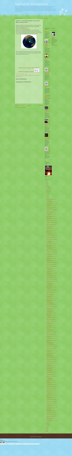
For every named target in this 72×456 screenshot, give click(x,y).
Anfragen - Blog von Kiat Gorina (47, 31)
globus (21, 75)
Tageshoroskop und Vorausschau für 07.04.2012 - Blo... (50, 397)
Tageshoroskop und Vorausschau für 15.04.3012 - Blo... (50, 326)
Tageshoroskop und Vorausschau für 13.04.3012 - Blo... (50, 345)
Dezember (47, 187)
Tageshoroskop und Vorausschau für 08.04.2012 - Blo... (50, 387)
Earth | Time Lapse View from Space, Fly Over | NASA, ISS (29, 67)
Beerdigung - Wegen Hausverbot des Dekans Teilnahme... (51, 277)
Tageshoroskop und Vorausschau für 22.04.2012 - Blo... (50, 271)
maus (32, 75)
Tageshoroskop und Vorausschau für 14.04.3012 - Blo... (50, 334)
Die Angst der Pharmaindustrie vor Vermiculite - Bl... (50, 237)
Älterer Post (41, 105)
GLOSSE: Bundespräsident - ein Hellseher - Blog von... (50, 292)
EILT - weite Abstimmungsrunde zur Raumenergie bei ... (51, 370)
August (47, 192)
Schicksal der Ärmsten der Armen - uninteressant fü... (50, 227)
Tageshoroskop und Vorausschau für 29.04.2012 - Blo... (50, 216)
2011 (46, 427)
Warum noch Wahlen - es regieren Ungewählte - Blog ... (50, 410)
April (47, 198)
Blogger (41, 436)
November (47, 188)
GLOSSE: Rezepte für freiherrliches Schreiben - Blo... (50, 359)
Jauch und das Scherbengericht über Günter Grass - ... (50, 199)
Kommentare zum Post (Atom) (22, 107)
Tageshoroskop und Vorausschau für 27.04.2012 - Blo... (50, 233)
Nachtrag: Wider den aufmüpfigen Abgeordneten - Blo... (50, 311)
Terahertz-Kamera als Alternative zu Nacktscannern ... (50, 305)
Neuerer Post (17, 105)
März (47, 422)
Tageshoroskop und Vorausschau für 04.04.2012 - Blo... (50, 418)
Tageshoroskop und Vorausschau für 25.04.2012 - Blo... (50, 248)
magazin (30, 75)
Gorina (23, 75)
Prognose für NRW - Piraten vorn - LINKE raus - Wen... (50, 330)
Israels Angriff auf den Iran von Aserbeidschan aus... (50, 378)
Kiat (28, 75)
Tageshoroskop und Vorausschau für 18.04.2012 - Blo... (50, 300)
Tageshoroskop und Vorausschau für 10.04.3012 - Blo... (50, 372)
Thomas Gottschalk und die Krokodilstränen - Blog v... (50, 294)
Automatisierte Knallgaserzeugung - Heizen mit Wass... (50, 212)
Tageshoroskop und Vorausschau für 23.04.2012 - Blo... (50, 265)
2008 (46, 431)
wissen (21, 76)
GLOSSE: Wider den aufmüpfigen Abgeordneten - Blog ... (50, 319)
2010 (46, 428)
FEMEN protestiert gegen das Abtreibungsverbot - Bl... (50, 343)
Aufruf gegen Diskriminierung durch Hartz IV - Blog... (51, 275)
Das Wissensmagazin (25, 28)
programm (34, 75)
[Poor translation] (3, 442)
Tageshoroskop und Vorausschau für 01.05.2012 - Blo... (50, 202)
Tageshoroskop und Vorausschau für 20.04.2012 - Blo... (50, 286)
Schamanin (37, 75)
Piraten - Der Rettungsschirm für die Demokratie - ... (51, 269)
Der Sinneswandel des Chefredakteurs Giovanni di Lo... (51, 366)
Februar (47, 424)
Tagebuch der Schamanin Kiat (31, 3)
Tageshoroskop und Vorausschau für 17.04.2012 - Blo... (50, 309)
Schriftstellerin (18, 76)
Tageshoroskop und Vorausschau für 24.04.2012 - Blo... (50, 260)
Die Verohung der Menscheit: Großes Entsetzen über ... (51, 389)
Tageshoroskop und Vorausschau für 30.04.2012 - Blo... (50, 208)
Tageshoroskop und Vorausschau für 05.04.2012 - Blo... (50, 416)
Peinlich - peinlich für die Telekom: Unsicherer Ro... (50, 242)
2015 (46, 182)
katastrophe (26, 75)
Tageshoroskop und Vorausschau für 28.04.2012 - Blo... (50, 225)
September (47, 191)
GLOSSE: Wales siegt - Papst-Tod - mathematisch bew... (50, 284)
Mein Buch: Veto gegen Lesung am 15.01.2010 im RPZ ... (50, 368)
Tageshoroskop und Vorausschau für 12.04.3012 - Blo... (50, 353)
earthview (19, 75)
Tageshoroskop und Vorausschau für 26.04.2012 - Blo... (50, 246)
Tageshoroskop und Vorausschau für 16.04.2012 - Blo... (50, 317)
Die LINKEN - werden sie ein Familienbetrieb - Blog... (50, 355)
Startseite (29, 105)
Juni (47, 195)
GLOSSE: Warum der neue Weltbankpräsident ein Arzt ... (50, 303)
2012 (46, 186)
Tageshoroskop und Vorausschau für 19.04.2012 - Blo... (50, 296)
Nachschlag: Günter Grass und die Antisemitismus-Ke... (50, 374)
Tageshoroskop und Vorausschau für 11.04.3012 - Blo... (50, 362)
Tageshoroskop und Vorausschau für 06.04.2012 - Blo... (50, 414)
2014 (46, 183)
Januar (47, 425)
